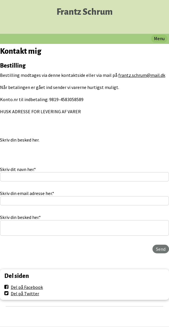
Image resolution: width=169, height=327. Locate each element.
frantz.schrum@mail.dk (141, 75)
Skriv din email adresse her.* (27, 193)
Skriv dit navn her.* (18, 169)
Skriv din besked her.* (20, 217)
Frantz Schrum (85, 12)
